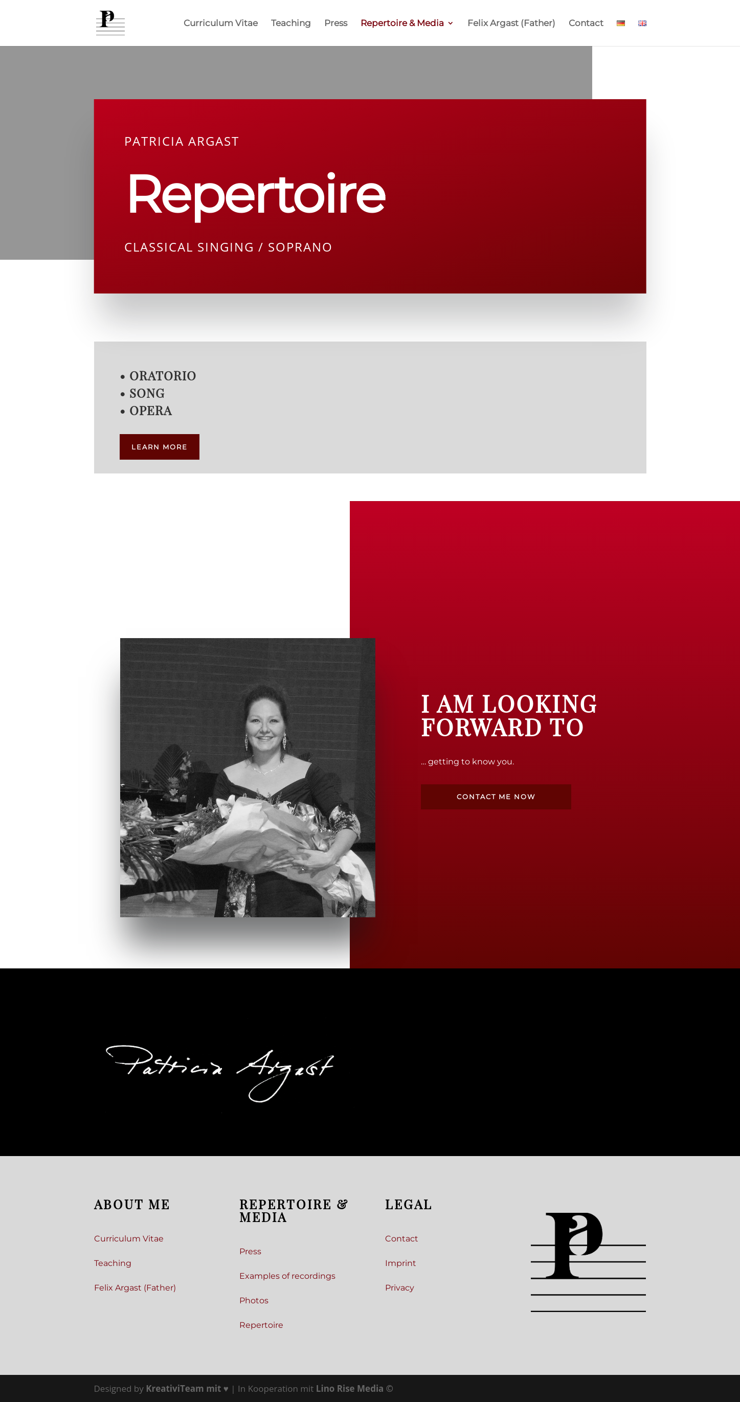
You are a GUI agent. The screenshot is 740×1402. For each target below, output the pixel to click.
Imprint (400, 1263)
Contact (586, 23)
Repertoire (261, 1325)
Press (335, 23)
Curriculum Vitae (221, 23)
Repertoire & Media (402, 23)
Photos (253, 1300)
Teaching (291, 23)
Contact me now (496, 797)
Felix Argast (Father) (511, 23)
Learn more (159, 447)
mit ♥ (188, 1388)
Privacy (399, 1288)
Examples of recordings (287, 1276)
